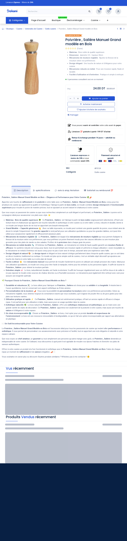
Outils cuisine (50, 29)
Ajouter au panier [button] (98, 98)
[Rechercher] (89, 11)
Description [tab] (21, 190)
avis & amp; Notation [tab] (67, 190)
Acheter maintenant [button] (91, 104)
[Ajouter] (78, 98)
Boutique (10, 29)
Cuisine (19, 29)
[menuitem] (17, 20)
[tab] (98, 190)
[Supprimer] (70, 98)
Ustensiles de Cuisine (33, 29)
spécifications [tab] (41, 190)
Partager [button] (73, 115)
